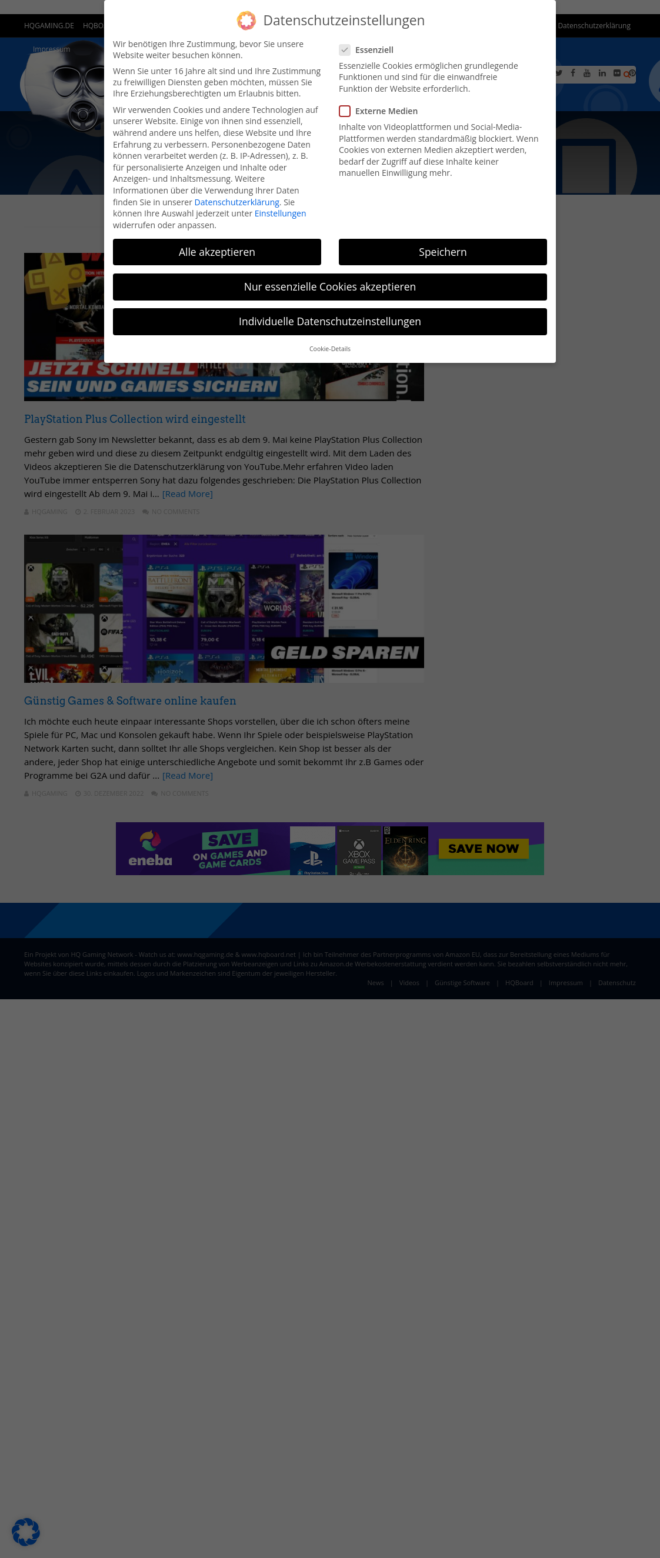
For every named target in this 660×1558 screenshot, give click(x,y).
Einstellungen (280, 213)
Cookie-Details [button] (330, 349)
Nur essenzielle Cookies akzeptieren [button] (330, 286)
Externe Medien (382, 110)
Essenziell (370, 49)
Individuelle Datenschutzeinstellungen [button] (330, 321)
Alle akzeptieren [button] (217, 252)
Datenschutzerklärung (237, 202)
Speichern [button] (442, 252)
